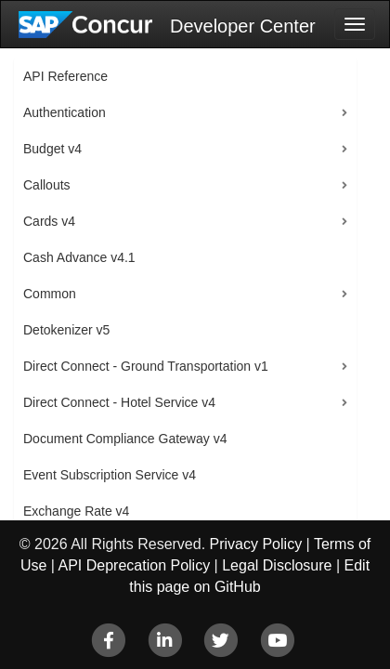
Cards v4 (49, 221)
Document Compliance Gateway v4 (125, 438)
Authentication (64, 112)
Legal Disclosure (277, 565)
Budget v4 (52, 148)
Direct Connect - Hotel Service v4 (119, 402)
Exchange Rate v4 (76, 511)
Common (49, 293)
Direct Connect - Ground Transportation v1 (145, 366)
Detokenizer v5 (66, 329)
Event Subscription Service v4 (109, 474)
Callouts (47, 184)
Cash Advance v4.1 (79, 257)
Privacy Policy (256, 544)
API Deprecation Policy (134, 565)
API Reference (65, 76)
